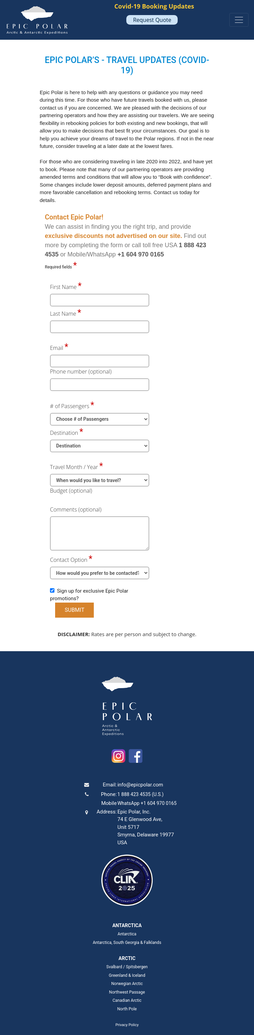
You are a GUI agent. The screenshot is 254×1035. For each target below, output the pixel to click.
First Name (63, 287)
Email (56, 348)
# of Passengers (69, 406)
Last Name (63, 313)
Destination (64, 433)
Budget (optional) (71, 490)
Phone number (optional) (81, 371)
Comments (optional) (75, 509)
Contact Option (68, 560)
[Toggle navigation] (239, 20)
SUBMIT (74, 610)
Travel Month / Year (74, 467)
